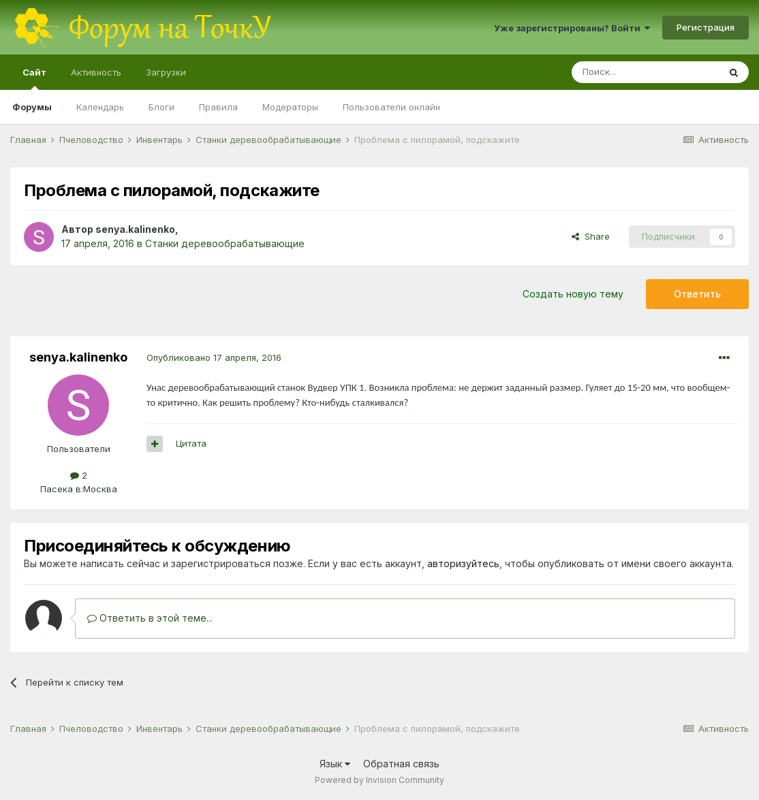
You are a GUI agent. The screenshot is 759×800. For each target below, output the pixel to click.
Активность (96, 72)
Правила (218, 106)
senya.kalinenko (135, 229)
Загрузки (166, 72)
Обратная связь (401, 763)
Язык (335, 763)
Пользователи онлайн (391, 106)
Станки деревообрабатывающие (225, 243)
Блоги (161, 106)
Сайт (34, 78)
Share (591, 236)
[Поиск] (645, 72)
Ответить (697, 294)
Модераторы (290, 106)
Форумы (32, 106)
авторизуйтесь (463, 563)
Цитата (191, 443)
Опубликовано (213, 357)
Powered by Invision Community (379, 780)
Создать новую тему (573, 294)
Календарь (100, 106)
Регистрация (705, 27)
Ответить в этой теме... (150, 618)
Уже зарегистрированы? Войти (572, 27)
